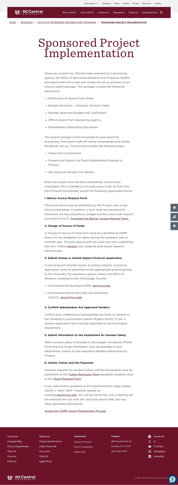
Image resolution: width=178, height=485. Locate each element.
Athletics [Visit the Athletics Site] (106, 3)
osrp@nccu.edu (66, 395)
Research (27, 22)
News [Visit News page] (116, 3)
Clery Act (44, 451)
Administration (149, 12)
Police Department (18, 446)
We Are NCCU (69, 12)
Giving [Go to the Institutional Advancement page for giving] (136, 3)
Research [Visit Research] (133, 12)
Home (12, 22)
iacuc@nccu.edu (71, 297)
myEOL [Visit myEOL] (157, 3)
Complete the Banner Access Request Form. (100, 218)
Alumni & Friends (83, 442)
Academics (103, 12)
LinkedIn (156, 456)
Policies (11, 461)
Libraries (12, 436)
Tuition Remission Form (84, 374)
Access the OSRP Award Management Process (75, 411)
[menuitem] (156, 436)
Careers (11, 456)
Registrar (44, 436)
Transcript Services (50, 441)
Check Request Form (67, 378)
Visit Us (11, 451)
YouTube (156, 446)
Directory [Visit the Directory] (146, 3)
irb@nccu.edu (101, 285)
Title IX (43, 456)
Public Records (47, 446)
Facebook (156, 436)
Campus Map (14, 441)
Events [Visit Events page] (126, 3)
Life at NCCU (87, 12)
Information (91, 3)
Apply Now (45, 461)
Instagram (156, 451)
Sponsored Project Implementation (124, 22)
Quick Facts (80, 452)
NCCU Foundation (83, 447)
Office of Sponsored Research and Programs (67, 22)
